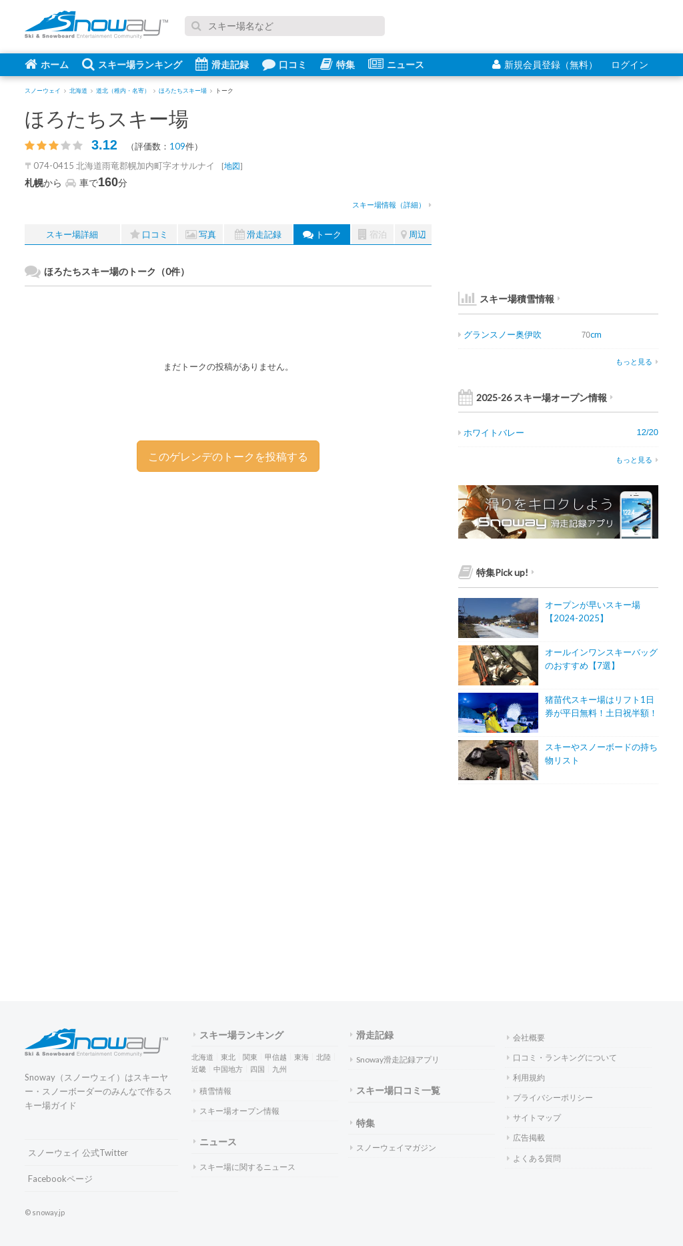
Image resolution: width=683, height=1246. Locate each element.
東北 (228, 1056)
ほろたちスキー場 (107, 118)
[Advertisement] (331, 575)
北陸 (323, 1056)
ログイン (629, 64)
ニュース (396, 64)
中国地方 (228, 1068)
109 (177, 146)
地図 (232, 166)
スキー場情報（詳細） (392, 204)
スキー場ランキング (132, 64)
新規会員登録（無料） (545, 64)
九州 (279, 1068)
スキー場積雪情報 (506, 298)
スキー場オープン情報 (236, 1111)
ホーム (47, 64)
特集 (337, 64)
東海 (301, 1056)
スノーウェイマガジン (393, 1148)
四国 (257, 1068)
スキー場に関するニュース (244, 1167)
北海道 (202, 1056)
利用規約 (526, 1077)
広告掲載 (526, 1138)
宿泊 (372, 234)
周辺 (413, 234)
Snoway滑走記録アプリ (395, 1059)
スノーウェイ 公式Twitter (78, 1152)
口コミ (284, 64)
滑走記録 (222, 64)
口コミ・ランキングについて (562, 1057)
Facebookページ (60, 1178)
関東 (250, 1056)
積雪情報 (212, 1091)
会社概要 (526, 1037)
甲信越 (276, 1056)
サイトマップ (534, 1118)
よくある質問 (534, 1158)
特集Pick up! (496, 572)
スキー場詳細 (72, 234)
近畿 (198, 1068)
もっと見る (637, 361)
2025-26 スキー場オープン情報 (535, 397)
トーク (322, 234)
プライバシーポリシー (550, 1098)
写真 (200, 234)
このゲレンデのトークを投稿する (228, 456)
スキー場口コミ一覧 (395, 1090)
